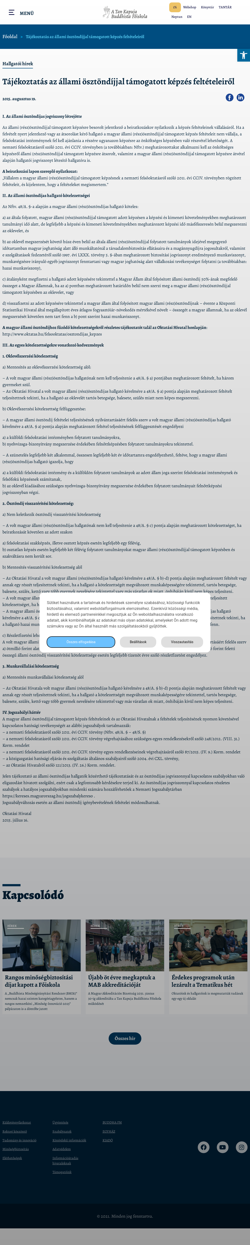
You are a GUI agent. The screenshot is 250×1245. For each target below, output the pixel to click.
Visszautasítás (181, 642)
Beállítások (136, 642)
